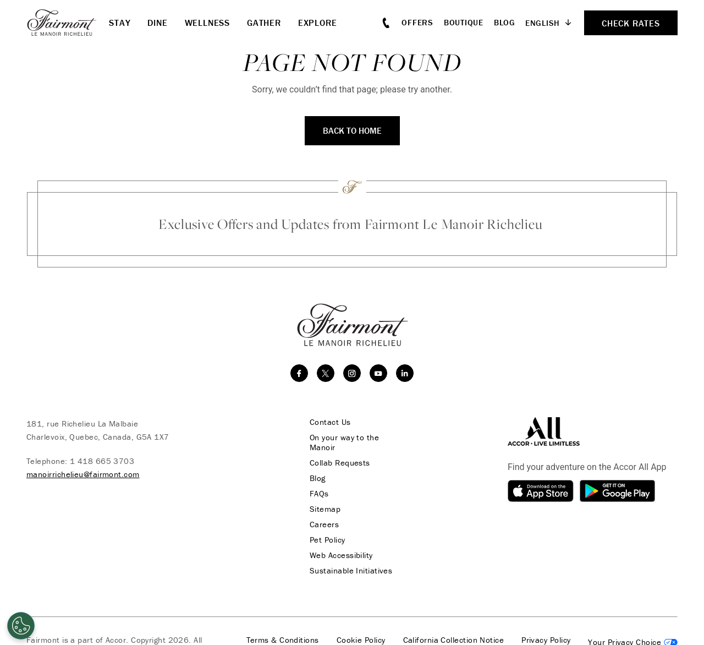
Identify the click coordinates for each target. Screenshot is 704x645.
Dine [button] (157, 22)
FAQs (319, 494)
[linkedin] (405, 373)
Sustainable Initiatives (351, 571)
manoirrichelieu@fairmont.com (83, 474)
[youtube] (378, 373)
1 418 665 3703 (102, 461)
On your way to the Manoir (344, 442)
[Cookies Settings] (21, 625)
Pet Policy (327, 540)
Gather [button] (264, 22)
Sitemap (325, 509)
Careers (324, 524)
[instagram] (352, 373)
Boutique (463, 22)
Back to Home (352, 130)
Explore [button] (317, 22)
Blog (504, 22)
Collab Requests (340, 463)
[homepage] (67, 22)
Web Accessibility (341, 555)
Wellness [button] (207, 22)
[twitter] (325, 373)
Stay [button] (119, 22)
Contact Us (330, 422)
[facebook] (299, 373)
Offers (417, 22)
